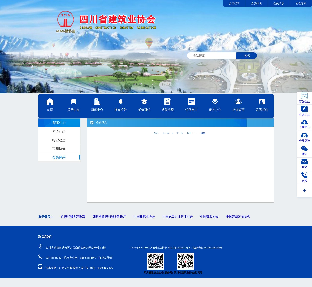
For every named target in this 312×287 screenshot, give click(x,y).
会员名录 (278, 3)
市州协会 (59, 148)
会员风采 (59, 157)
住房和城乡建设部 (73, 216)
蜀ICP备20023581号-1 (179, 247)
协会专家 (301, 3)
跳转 (203, 133)
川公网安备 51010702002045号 (207, 247)
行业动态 (59, 140)
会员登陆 (234, 3)
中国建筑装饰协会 (238, 216)
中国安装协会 (209, 216)
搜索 (247, 55)
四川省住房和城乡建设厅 (109, 216)
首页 (50, 105)
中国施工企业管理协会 (177, 216)
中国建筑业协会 (144, 216)
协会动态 (59, 131)
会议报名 (256, 3)
